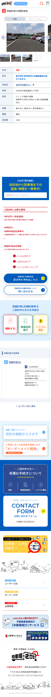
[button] (48, 37)
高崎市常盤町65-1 (23, 84)
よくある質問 (22, 256)
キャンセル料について (25, 266)
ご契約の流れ (22, 261)
